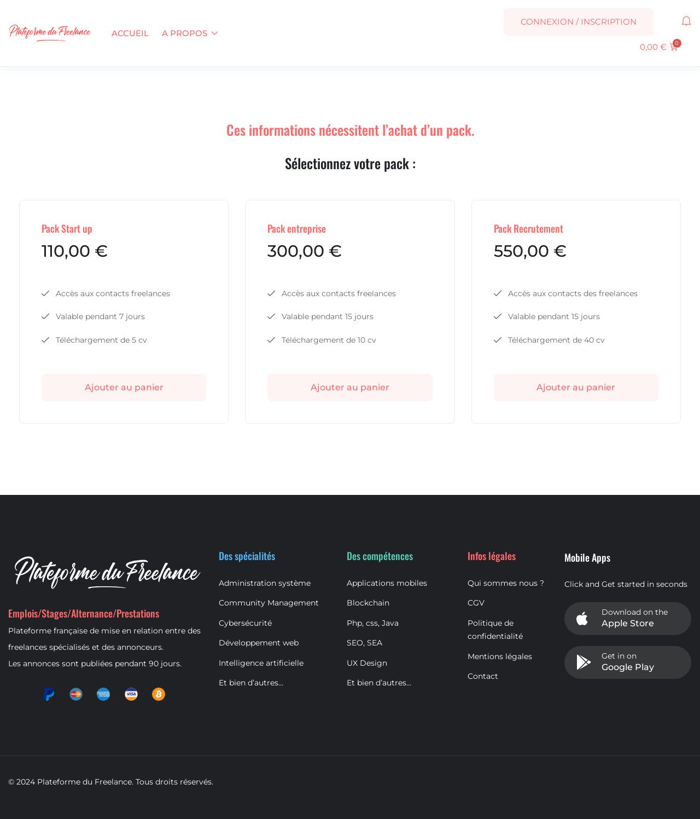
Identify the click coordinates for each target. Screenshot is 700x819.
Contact (483, 676)
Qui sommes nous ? (506, 583)
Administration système (265, 583)
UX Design (367, 663)
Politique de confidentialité (495, 630)
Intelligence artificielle (261, 663)
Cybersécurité (245, 623)
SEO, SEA (364, 643)
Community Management (269, 603)
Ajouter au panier (124, 387)
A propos (190, 33)
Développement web (259, 643)
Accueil (130, 33)
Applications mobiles (387, 583)
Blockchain (368, 603)
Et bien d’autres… (251, 683)
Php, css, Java (373, 623)
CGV (476, 603)
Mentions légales (500, 656)
